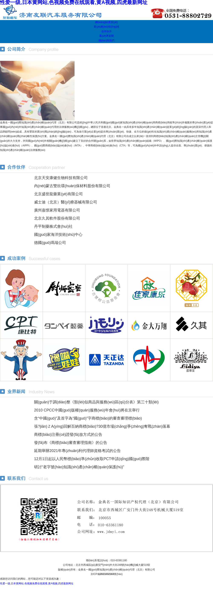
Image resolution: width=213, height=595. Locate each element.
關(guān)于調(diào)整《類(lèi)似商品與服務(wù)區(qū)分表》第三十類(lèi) (96, 402)
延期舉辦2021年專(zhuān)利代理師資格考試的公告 (77, 451)
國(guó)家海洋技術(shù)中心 (58, 234)
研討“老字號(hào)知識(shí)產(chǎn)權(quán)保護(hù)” (79, 467)
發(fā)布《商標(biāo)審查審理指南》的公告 (70, 442)
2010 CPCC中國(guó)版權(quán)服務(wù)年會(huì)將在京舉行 (87, 410)
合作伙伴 (106, 31)
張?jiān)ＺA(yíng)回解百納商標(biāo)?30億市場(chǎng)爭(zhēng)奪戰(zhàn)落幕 (102, 426)
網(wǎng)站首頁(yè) (106, 22)
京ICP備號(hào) (107, 574)
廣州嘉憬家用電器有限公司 (57, 210)
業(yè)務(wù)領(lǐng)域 (106, 26)
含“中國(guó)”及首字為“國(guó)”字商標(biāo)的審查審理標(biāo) (88, 418)
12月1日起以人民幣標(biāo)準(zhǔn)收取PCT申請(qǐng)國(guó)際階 (91, 459)
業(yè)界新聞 (106, 35)
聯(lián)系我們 (107, 40)
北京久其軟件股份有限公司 (57, 218)
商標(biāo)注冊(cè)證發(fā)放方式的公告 (68, 434)
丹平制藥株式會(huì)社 (53, 226)
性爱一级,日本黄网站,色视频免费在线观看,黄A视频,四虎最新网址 (36, 583)
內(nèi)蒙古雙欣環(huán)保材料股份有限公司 (72, 186)
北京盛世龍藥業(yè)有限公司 (58, 194)
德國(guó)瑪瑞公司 (50, 243)
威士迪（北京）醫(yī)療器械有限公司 (65, 202)
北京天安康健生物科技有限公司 (61, 178)
